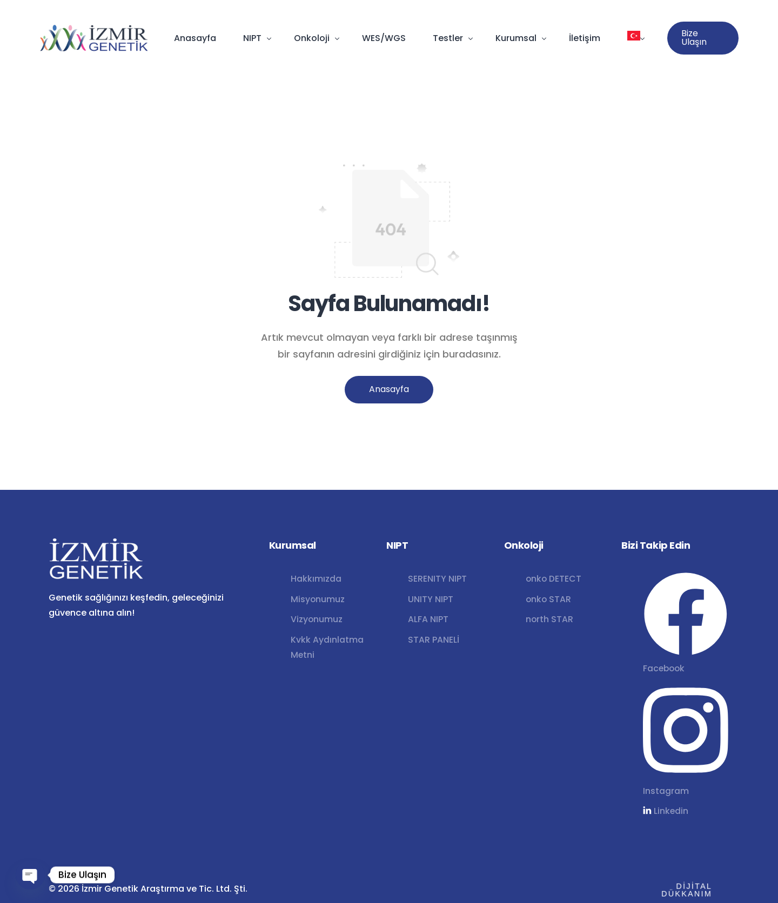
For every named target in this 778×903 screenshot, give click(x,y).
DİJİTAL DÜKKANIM (681, 889)
